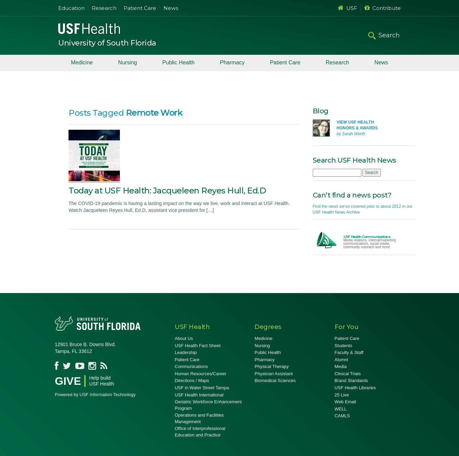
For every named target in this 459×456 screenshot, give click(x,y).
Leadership (186, 352)
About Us (184, 338)
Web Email (345, 401)
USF (347, 8)
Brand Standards (351, 380)
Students (343, 345)
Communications (191, 366)
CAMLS (342, 415)
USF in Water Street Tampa (202, 387)
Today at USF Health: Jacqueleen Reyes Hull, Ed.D (167, 190)
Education (71, 8)
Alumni (341, 359)
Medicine (82, 62)
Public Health (178, 62)
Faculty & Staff (349, 352)
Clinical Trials (348, 373)
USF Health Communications (367, 237)
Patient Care (140, 8)
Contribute (382, 8)
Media (341, 366)
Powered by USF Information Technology (95, 394)
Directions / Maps (192, 380)
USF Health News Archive (336, 212)
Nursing (127, 62)
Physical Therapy (271, 366)
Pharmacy (232, 62)
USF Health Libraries (355, 387)
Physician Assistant (274, 373)
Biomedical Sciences (275, 380)
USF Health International (199, 394)
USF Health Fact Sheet (198, 345)
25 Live (342, 394)
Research (104, 8)
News (170, 8)
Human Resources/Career (200, 373)
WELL (341, 408)
